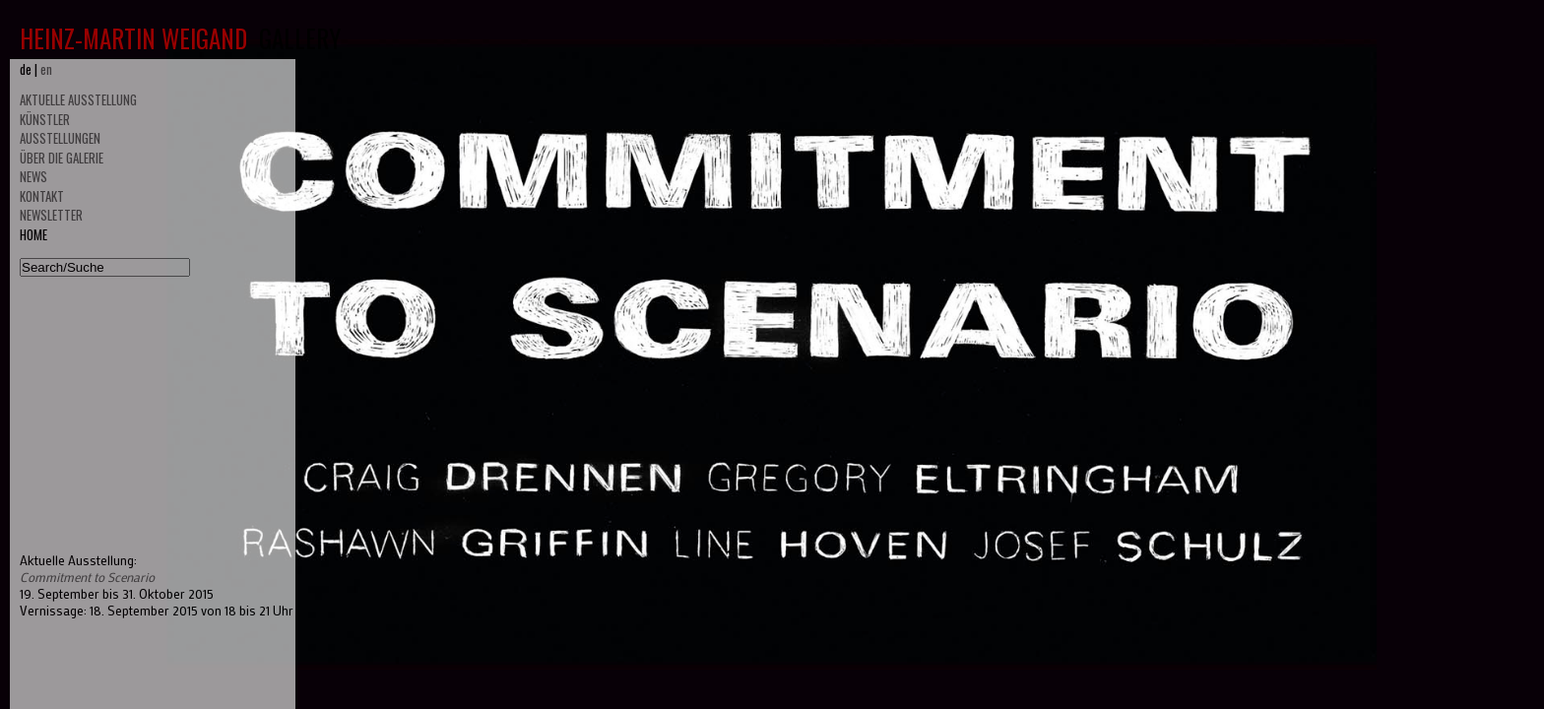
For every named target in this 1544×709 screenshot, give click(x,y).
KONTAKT (42, 196)
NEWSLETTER (51, 215)
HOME (33, 234)
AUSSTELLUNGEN (60, 138)
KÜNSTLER (45, 119)
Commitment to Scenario (87, 576)
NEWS (33, 176)
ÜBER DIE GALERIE (61, 157)
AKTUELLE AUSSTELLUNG (78, 99)
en (46, 69)
